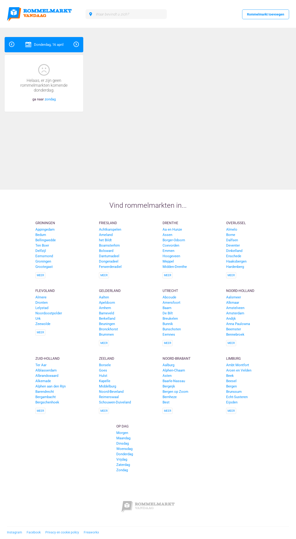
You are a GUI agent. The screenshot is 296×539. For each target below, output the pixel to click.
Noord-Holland (240, 291)
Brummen (106, 334)
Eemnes (169, 334)
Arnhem (105, 308)
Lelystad (41, 308)
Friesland (108, 223)
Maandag (123, 438)
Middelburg (107, 386)
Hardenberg (235, 267)
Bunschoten (172, 329)
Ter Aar (40, 365)
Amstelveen (235, 308)
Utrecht (170, 291)
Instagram (14, 532)
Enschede (233, 256)
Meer (40, 275)
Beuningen (107, 324)
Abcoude (169, 297)
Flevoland (45, 291)
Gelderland (110, 291)
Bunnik (168, 324)
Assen (167, 235)
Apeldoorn (107, 302)
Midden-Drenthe (175, 267)
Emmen (168, 251)
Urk (38, 318)
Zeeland (106, 358)
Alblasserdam (46, 370)
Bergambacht (45, 397)
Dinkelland (234, 251)
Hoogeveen (171, 256)
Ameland (106, 235)
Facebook (34, 532)
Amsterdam (235, 313)
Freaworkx (91, 532)
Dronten (41, 302)
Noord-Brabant (177, 358)
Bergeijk (169, 386)
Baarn (167, 308)
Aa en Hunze (172, 229)
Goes (103, 370)
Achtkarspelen (110, 229)
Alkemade (43, 381)
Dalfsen (232, 240)
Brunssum (234, 392)
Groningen (45, 223)
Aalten (104, 297)
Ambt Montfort (237, 365)
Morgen (122, 433)
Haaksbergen (236, 261)
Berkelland (107, 318)
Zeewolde (42, 324)
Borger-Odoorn (174, 240)
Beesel (231, 381)
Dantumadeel (109, 256)
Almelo (231, 229)
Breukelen (170, 318)
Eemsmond (44, 256)
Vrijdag (121, 459)
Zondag (122, 470)
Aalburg (168, 365)
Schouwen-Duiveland (115, 402)
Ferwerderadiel (110, 267)
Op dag (122, 426)
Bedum (40, 235)
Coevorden (171, 245)
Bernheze (170, 397)
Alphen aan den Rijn (50, 386)
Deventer (233, 245)
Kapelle (104, 381)
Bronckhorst (108, 329)
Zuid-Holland (47, 358)
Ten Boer (42, 245)
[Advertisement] (262, 106)
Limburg (233, 358)
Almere (40, 297)
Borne (230, 235)
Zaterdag (123, 465)
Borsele (105, 365)
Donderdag (124, 454)
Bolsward (106, 251)
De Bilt (168, 313)
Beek (230, 376)
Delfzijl (40, 251)
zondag (50, 99)
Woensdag (124, 449)
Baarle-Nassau (174, 381)
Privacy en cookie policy (62, 532)
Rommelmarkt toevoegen (265, 14)
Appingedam (45, 229)
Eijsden (231, 402)
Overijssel (236, 223)
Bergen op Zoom (175, 392)
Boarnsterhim (109, 245)
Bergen (231, 386)
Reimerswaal (109, 397)
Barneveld (106, 313)
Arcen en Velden (238, 370)
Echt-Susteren (237, 397)
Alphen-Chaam (174, 370)
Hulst (103, 376)
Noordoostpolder (48, 313)
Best (166, 402)
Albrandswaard (46, 376)
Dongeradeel (108, 261)
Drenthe (170, 223)
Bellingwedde (45, 240)
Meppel (168, 261)
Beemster (233, 329)
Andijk (231, 318)
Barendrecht (44, 392)
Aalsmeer (233, 297)
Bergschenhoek (47, 402)
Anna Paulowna (238, 324)
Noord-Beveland (111, 392)
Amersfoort (171, 302)
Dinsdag (122, 443)
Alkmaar (232, 302)
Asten (167, 376)
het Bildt (105, 240)
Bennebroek (235, 334)
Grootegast (44, 267)
